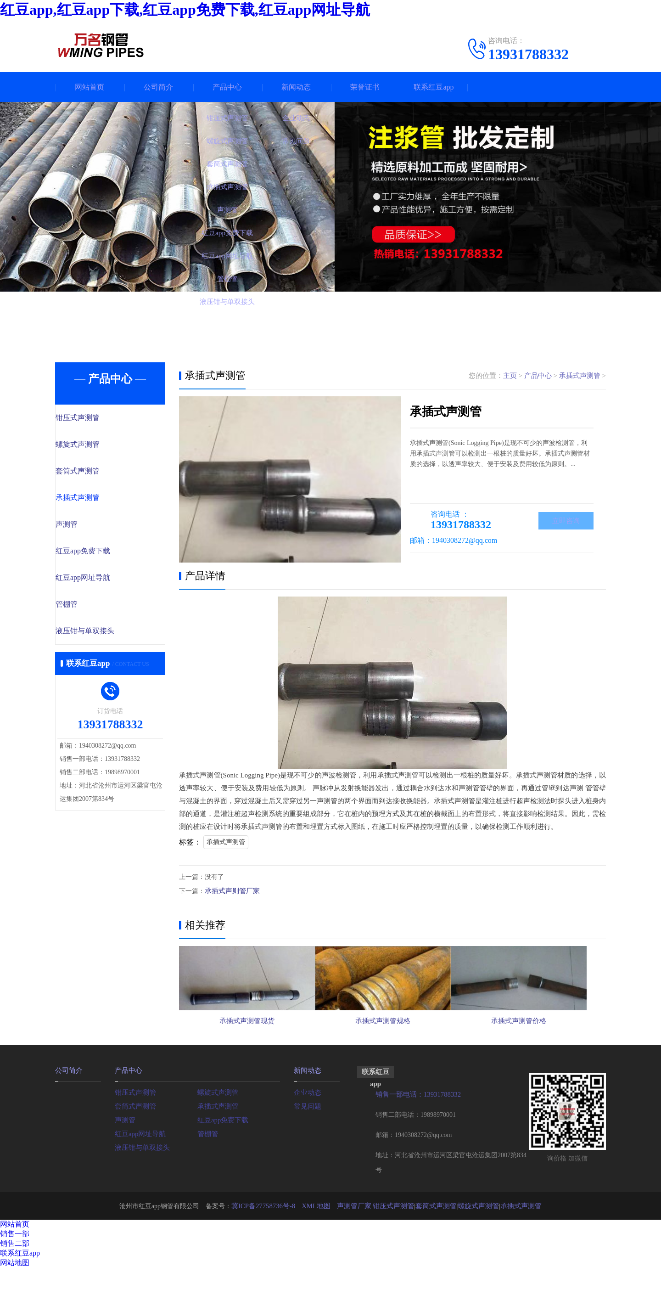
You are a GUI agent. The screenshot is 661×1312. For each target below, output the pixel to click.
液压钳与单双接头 (104, 635)
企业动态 (306, 1135)
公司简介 (158, 87)
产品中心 (227, 87)
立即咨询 (566, 521)
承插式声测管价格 (537, 1057)
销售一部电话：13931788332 (415, 1138)
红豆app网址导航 (102, 581)
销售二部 (14, 1287)
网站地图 (14, 1307)
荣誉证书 (365, 87)
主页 (510, 375)
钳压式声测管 (97, 418)
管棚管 (87, 608)
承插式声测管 (97, 499)
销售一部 (14, 1278)
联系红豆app (434, 87)
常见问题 (306, 1149)
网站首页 (89, 87)
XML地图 (321, 1249)
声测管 (87, 526)
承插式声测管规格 (392, 1057)
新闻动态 (296, 87)
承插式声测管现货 (247, 1057)
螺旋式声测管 (97, 445)
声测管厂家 (357, 1249)
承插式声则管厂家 (230, 890)
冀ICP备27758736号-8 (271, 1249)
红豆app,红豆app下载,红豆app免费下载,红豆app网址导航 (185, 9)
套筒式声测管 (97, 472)
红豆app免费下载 (102, 553)
